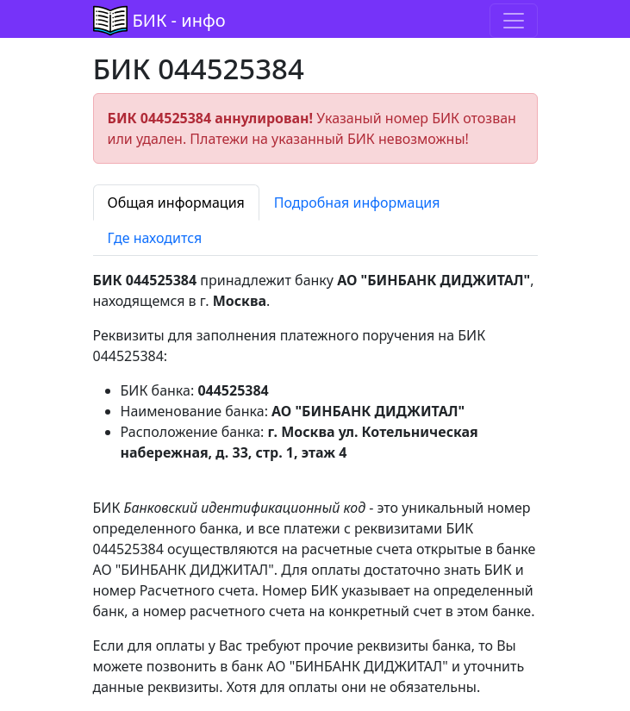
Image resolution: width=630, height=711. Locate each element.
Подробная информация (357, 202)
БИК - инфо (179, 20)
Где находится (155, 237)
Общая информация (176, 202)
